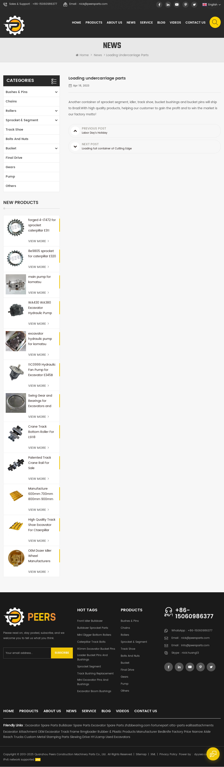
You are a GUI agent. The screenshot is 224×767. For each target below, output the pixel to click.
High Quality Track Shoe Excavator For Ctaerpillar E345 (41, 525)
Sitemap (141, 755)
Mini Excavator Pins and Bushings (92, 682)
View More (38, 241)
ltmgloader (88, 731)
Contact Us (195, 22)
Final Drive (14, 158)
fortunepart (159, 725)
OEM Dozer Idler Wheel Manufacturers (39, 556)
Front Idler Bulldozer (90, 621)
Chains (11, 101)
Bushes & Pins (17, 92)
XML (153, 755)
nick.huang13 (190, 653)
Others (11, 186)
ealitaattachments (200, 725)
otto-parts (177, 725)
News (130, 22)
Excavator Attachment (20, 731)
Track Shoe (14, 129)
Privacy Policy (168, 755)
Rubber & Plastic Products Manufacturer (127, 731)
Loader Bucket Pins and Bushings (92, 657)
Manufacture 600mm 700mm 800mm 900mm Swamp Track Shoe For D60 (40, 494)
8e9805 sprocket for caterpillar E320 (42, 254)
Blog (161, 22)
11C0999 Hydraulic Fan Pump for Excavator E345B (42, 370)
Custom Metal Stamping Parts (46, 737)
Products (93, 22)
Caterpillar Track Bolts (91, 642)
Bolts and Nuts (17, 139)
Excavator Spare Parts (41, 725)
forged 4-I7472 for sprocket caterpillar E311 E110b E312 (42, 225)
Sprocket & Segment (22, 120)
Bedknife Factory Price (174, 731)
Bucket (11, 148)
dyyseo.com (202, 755)
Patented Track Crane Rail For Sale (39, 463)
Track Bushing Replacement (95, 674)
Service (146, 22)
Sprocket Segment (89, 667)
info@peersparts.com (195, 646)
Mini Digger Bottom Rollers (94, 635)
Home (76, 22)
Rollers (11, 111)
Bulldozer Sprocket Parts (92, 628)
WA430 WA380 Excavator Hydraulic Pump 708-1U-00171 (40, 308)
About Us (114, 22)
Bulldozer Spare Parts (74, 725)
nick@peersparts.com (93, 4)
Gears (10, 167)
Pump (10, 176)
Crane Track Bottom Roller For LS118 (41, 432)
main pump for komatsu (39, 280)
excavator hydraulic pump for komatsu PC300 (40, 339)
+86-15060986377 (44, 4)
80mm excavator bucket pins (96, 649)
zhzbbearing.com (137, 725)
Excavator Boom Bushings (94, 691)
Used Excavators (118, 737)
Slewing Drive (80, 737)
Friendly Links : (13, 725)
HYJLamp (98, 737)
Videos (175, 22)
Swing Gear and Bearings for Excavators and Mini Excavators (40, 401)
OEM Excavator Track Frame (58, 731)
